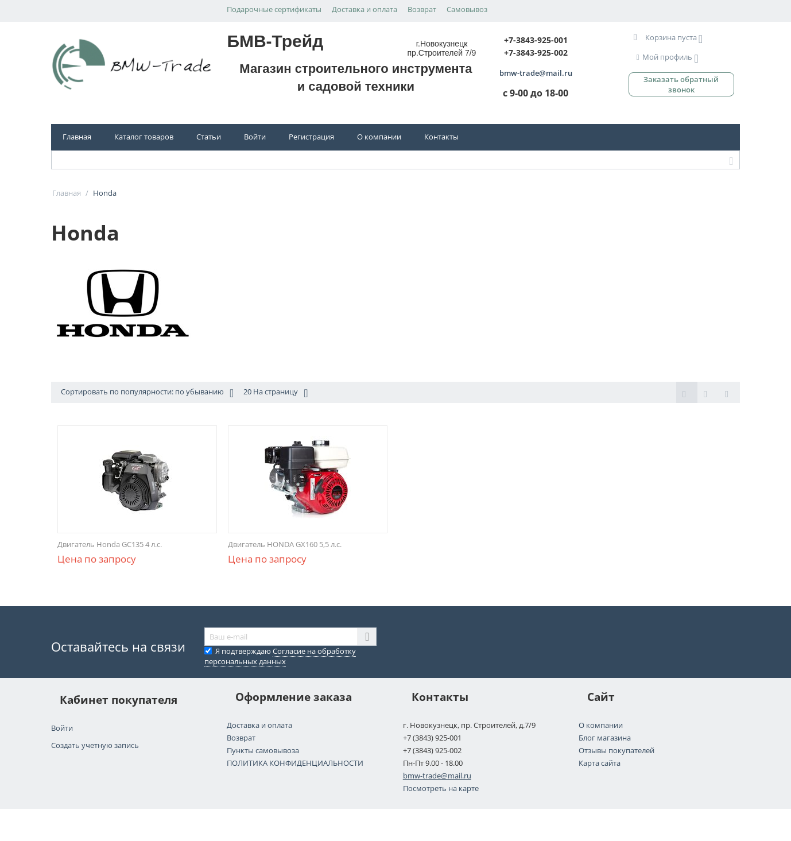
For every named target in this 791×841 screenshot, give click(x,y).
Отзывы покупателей (616, 750)
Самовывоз (467, 9)
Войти (255, 136)
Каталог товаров (143, 136)
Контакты (441, 136)
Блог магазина (605, 738)
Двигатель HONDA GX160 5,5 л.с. (285, 544)
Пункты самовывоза (263, 750)
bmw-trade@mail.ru (437, 775)
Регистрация (311, 136)
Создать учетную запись (95, 745)
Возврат (422, 9)
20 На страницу (275, 393)
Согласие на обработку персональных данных (280, 656)
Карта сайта (600, 763)
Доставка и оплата (364, 9)
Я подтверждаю (280, 656)
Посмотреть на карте (441, 788)
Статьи (208, 136)
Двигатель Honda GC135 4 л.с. (109, 544)
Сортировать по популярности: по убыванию (147, 393)
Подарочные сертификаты (274, 9)
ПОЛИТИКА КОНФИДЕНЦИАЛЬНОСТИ (295, 763)
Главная (77, 136)
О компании (379, 136)
